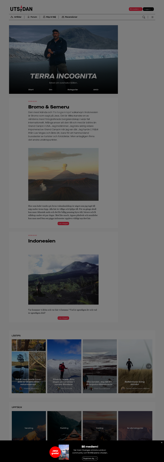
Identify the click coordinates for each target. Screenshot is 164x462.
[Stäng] (161, 442)
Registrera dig (88, 458)
